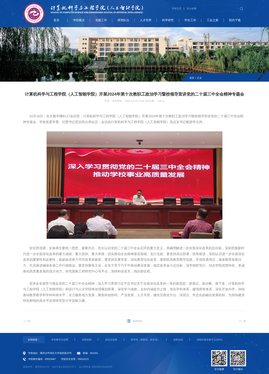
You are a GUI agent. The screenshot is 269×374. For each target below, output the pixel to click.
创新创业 (178, 339)
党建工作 (101, 20)
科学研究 (168, 20)
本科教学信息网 (59, 339)
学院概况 (79, 20)
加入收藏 (191, 8)
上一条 (26, 321)
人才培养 (145, 20)
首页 (56, 20)
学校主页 (177, 8)
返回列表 (137, 321)
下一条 (242, 321)
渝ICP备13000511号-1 (64, 366)
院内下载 (235, 20)
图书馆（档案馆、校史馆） (145, 339)
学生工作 (190, 20)
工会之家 (212, 20)
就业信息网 (111, 339)
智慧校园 (86, 339)
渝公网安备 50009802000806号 (96, 366)
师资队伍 (123, 20)
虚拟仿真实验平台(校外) (209, 339)
